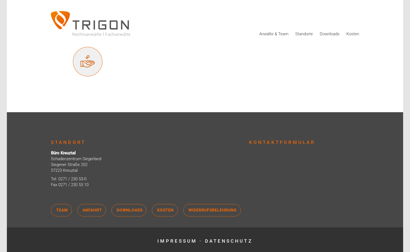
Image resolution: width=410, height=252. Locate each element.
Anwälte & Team (273, 33)
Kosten (352, 33)
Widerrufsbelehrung (212, 210)
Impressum (177, 241)
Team (62, 210)
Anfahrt (92, 210)
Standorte (304, 33)
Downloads (330, 33)
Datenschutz (229, 241)
